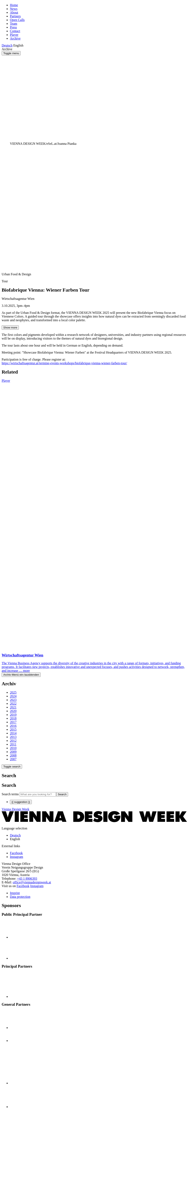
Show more (10, 327)
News (13, 9)
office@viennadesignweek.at (32, 882)
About (14, 12)
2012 (13, 740)
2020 (13, 711)
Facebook (23, 886)
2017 (13, 722)
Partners (15, 16)
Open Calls (17, 20)
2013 (13, 737)
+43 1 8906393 (27, 878)
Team (13, 23)
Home (14, 5)
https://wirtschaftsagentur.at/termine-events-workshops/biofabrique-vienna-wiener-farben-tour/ (64, 363)
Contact (15, 31)
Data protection (20, 896)
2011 (13, 744)
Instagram (37, 886)
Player (14, 34)
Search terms (10, 794)
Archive (15, 38)
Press (13, 27)
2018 (13, 718)
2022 (13, 703)
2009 (13, 751)
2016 (13, 726)
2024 (13, 696)
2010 (13, 748)
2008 (13, 755)
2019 (13, 714)
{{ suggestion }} (21, 801)
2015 (13, 729)
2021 (13, 707)
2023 (13, 700)
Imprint (15, 893)
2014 (13, 733)
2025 (13, 692)
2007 (13, 759)
